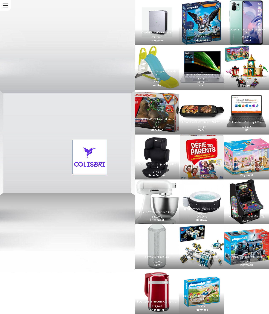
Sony (157, 265)
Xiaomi (246, 40)
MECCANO (157, 130)
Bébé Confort (156, 175)
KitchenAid (157, 220)
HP (246, 130)
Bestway (201, 220)
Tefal (201, 130)
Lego (246, 85)
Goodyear (157, 40)
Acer (202, 85)
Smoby (157, 85)
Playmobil (202, 40)
